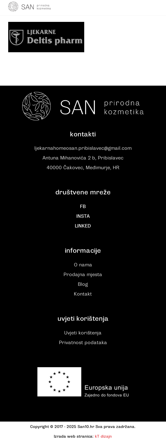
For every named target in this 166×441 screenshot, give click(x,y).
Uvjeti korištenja (83, 333)
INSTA (83, 216)
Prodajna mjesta (83, 274)
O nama (83, 265)
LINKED (83, 226)
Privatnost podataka (83, 342)
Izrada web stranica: (74, 436)
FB (83, 206)
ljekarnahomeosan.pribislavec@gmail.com (83, 148)
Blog (83, 284)
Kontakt (83, 294)
